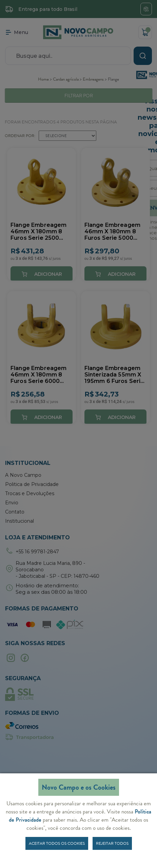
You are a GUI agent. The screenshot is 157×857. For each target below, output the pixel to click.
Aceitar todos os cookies (57, 843)
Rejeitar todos (112, 843)
